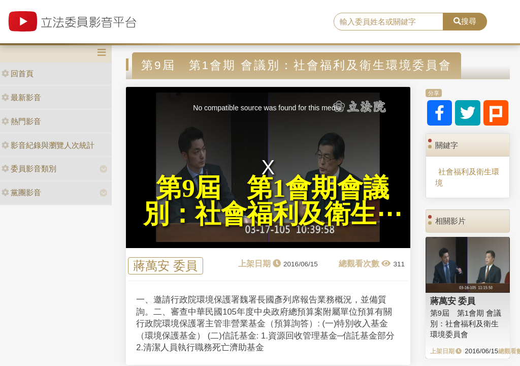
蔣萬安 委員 (165, 266)
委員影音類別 (29, 168)
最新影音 (21, 97)
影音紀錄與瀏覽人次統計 (48, 145)
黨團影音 (21, 192)
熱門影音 (21, 121)
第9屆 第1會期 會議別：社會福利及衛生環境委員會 (466, 324)
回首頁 (18, 73)
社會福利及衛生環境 (467, 177)
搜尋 (464, 21)
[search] (388, 22)
